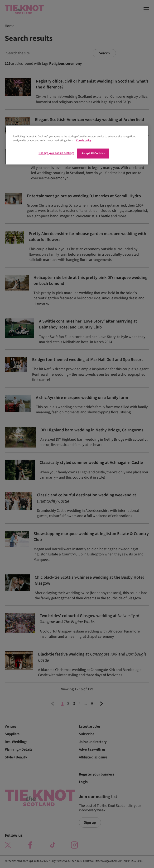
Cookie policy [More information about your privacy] (83, 141)
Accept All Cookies (93, 154)
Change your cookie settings (56, 153)
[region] (77, 144)
